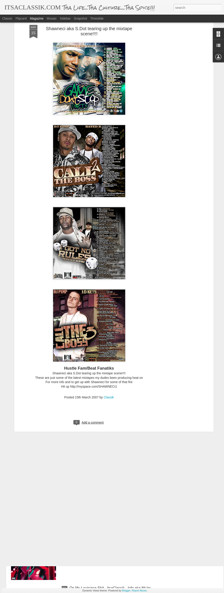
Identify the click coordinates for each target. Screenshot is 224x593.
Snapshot (80, 18)
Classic (7, 18)
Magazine (37, 18)
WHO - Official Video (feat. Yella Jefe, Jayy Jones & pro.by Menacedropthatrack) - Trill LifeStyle (111, 488)
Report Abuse (139, 590)
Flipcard (21, 18)
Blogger (126, 590)
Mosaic (52, 18)
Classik (109, 360)
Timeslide (97, 18)
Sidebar (65, 18)
